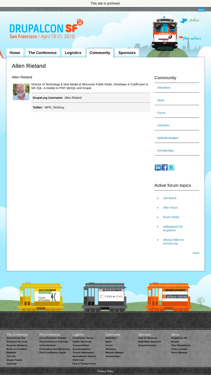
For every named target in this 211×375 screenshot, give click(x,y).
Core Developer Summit (53, 338)
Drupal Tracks (14, 360)
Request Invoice (147, 345)
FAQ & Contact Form (84, 363)
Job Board (169, 198)
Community (100, 53)
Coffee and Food (82, 341)
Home (15, 53)
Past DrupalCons (180, 345)
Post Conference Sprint (53, 352)
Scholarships (165, 150)
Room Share (171, 217)
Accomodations (81, 349)
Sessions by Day (16, 338)
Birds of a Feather (17, 349)
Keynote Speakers (17, 345)
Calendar (12, 363)
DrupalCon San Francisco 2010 (47, 30)
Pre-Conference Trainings (54, 341)
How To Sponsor (147, 338)
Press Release (179, 352)
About (201, 10)
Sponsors (127, 53)
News (161, 100)
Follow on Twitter (189, 20)
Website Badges (167, 138)
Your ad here (190, 38)
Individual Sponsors (149, 341)
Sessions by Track (17, 341)
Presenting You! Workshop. (55, 349)
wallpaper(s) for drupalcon (173, 228)
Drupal (175, 341)
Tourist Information (83, 352)
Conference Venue (83, 338)
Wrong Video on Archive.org (173, 241)
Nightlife (11, 352)
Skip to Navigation (15, 9)
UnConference (48, 345)
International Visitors (84, 356)
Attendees (163, 87)
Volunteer (163, 125)
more (196, 253)
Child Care (78, 360)
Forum (161, 112)
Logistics (73, 53)
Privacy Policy (105, 371)
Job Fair (11, 356)
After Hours (170, 207)
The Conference (42, 53)
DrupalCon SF (179, 338)
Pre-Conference (50, 334)
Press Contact (179, 349)
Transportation (81, 345)
